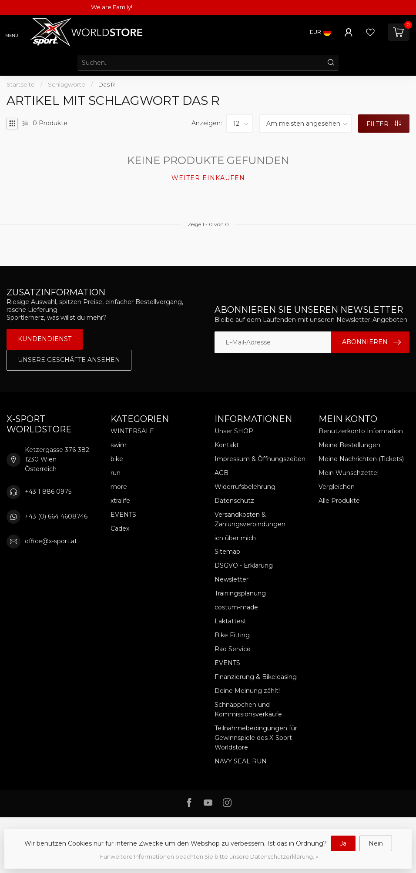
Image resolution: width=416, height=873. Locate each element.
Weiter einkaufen (208, 178)
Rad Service (233, 649)
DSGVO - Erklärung (244, 565)
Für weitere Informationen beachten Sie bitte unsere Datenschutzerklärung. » (209, 856)
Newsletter (231, 579)
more (119, 487)
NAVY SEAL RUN (241, 761)
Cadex (120, 528)
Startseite (21, 84)
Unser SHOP (234, 431)
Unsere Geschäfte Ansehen (69, 360)
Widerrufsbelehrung (245, 487)
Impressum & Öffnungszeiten (260, 459)
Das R (106, 84)
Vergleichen (337, 487)
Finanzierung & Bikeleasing (256, 677)
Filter (383, 124)
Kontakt (227, 445)
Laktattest (230, 621)
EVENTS (123, 514)
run (116, 473)
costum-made (236, 607)
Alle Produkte (339, 501)
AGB (221, 473)
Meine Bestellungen (349, 445)
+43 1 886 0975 (48, 491)
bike (117, 459)
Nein (376, 843)
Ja (343, 843)
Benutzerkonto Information (361, 431)
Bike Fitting (232, 635)
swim (119, 445)
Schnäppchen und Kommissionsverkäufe (248, 709)
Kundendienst (44, 339)
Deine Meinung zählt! (247, 691)
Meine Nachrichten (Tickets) (361, 459)
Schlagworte (66, 84)
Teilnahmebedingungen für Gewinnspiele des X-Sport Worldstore (256, 737)
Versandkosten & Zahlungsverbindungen (250, 519)
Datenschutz (234, 501)
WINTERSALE (132, 431)
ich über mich (235, 538)
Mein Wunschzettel (349, 473)
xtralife (120, 501)
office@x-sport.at (51, 541)
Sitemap (227, 551)
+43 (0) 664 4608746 (56, 516)
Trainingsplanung (240, 593)
